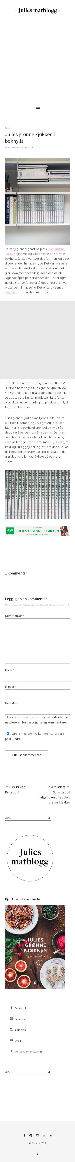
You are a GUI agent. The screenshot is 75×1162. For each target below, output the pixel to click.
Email (18, 1040)
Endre (17, 739)
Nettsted (11, 703)
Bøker (7, 128)
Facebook (21, 1008)
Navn (9, 670)
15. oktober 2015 (12, 147)
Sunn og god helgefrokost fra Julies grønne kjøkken (54, 794)
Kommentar (14, 616)
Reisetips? (15, 789)
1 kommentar (28, 147)
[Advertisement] (37, 57)
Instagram (21, 1030)
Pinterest (20, 1019)
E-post (10, 687)
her (19, 456)
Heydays (11, 292)
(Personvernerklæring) (28, 1051)
